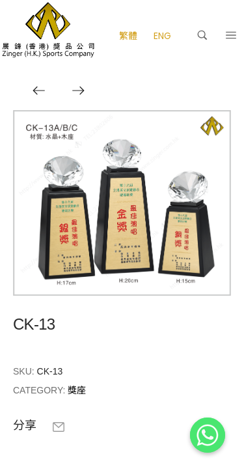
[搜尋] (202, 35)
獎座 (77, 390)
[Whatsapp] (207, 435)
